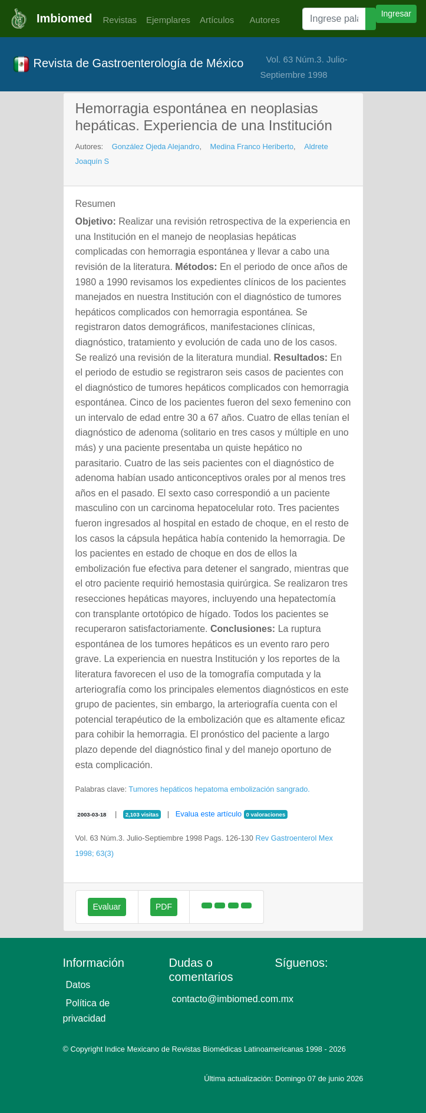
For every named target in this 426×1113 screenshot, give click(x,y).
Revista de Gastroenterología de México (127, 64)
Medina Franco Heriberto (252, 146)
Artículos (217, 20)
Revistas (117, 20)
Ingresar (396, 13)
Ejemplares (168, 20)
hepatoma (211, 789)
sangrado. (293, 789)
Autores (261, 20)
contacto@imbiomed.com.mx (233, 999)
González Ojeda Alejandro (156, 146)
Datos (78, 985)
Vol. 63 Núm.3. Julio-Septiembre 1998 (303, 67)
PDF (164, 906)
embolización (252, 789)
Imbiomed (64, 18)
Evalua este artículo (209, 813)
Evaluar (107, 906)
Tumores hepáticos (160, 789)
